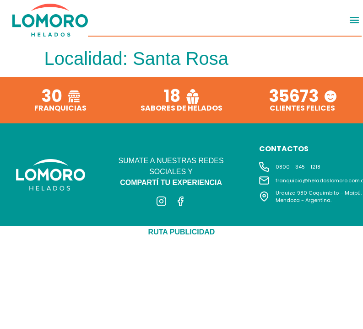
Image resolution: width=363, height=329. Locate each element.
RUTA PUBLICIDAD (181, 232)
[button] (354, 19)
